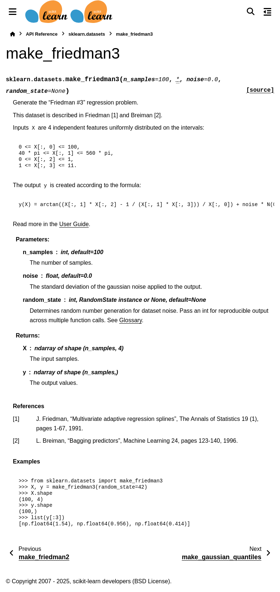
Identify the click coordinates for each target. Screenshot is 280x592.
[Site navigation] (12, 11)
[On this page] (267, 11)
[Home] (12, 34)
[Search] (250, 11)
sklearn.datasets (87, 34)
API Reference (42, 34)
